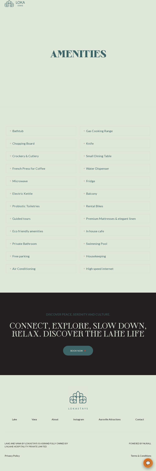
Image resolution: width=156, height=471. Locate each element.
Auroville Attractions (110, 419)
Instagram (78, 419)
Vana (34, 419)
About (55, 419)
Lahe (14, 419)
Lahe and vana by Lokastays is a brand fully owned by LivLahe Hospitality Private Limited (36, 445)
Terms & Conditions (141, 455)
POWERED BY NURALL (140, 443)
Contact (139, 419)
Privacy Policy (12, 455)
